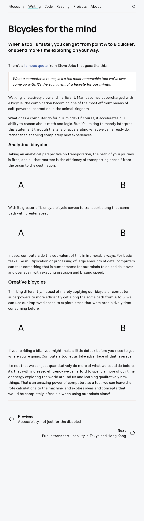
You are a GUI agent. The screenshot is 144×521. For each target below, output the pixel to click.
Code (48, 6)
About (96, 6)
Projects (80, 6)
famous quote (36, 65)
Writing (34, 6)
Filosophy (16, 6)
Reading (63, 6)
